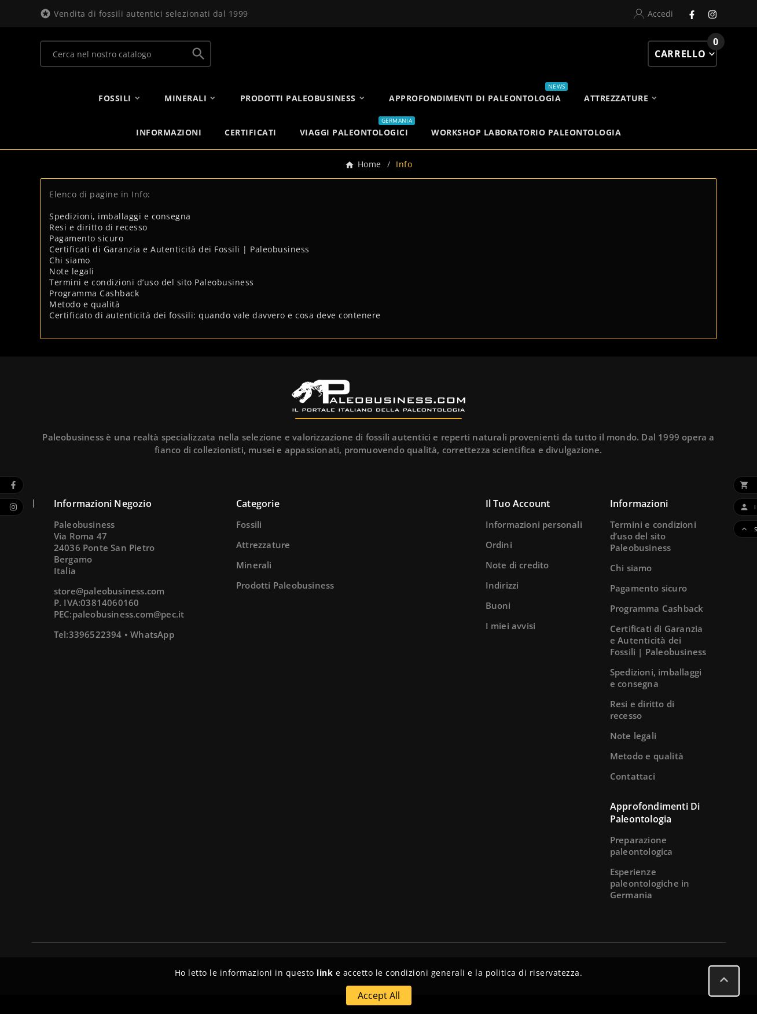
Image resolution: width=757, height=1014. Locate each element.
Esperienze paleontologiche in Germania (650, 902)
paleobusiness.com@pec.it (128, 633)
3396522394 (95, 653)
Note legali (71, 290)
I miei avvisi (511, 645)
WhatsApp (152, 653)
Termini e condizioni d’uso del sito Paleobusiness (151, 301)
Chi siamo (69, 279)
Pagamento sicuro (86, 257)
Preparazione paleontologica (641, 864)
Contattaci (632, 795)
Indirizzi (502, 604)
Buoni (498, 624)
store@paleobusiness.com (109, 610)
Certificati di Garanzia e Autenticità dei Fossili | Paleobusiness (179, 268)
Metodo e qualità (84, 323)
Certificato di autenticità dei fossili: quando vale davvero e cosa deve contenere (215, 334)
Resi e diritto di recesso (98, 246)
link (325, 972)
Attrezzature (263, 564)
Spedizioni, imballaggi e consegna (120, 235)
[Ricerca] (114, 63)
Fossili (249, 543)
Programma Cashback (94, 312)
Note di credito (517, 584)
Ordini (499, 564)
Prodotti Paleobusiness (285, 604)
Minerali (254, 584)
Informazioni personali (534, 543)
